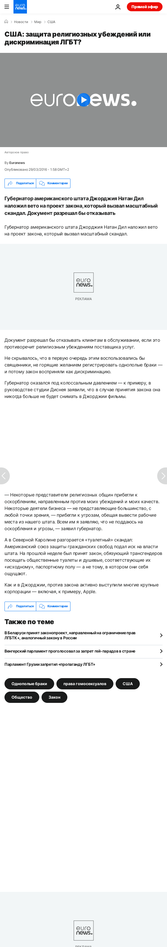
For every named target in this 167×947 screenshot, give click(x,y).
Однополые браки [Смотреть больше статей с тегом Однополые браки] (29, 683)
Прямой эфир (144, 6)
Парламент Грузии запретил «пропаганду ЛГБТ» (49, 664)
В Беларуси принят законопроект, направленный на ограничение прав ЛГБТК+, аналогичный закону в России (70, 635)
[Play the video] (83, 100)
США (51, 22)
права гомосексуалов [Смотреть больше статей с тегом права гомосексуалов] (84, 683)
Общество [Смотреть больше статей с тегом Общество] (22, 696)
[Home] (6, 22)
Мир (37, 22)
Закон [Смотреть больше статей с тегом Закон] (54, 696)
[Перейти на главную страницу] (20, 7)
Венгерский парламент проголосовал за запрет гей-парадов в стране (69, 651)
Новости (21, 22)
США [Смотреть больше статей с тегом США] (128, 683)
